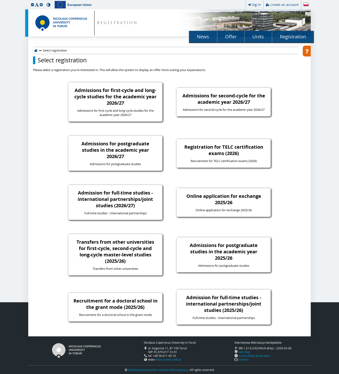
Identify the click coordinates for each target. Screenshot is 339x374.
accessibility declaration (254, 356)
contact (243, 359)
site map (244, 352)
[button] (32, 4)
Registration (293, 36)
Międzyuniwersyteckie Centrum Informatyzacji (158, 370)
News (203, 36)
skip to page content (1, 1)
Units (258, 36)
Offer (231, 36)
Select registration (62, 60)
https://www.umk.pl (168, 359)
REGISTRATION (117, 23)
